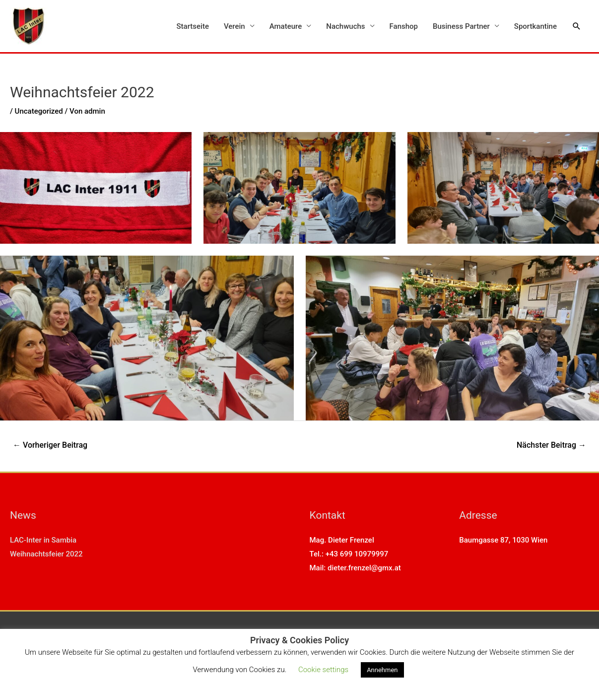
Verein (234, 26)
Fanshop (404, 26)
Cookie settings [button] (323, 669)
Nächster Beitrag (551, 445)
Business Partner (461, 26)
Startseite (193, 26)
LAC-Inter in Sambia (43, 540)
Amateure (285, 26)
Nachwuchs (345, 26)
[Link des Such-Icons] (577, 26)
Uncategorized (39, 111)
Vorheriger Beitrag (50, 445)
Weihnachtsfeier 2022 (46, 553)
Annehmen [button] (382, 670)
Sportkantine (535, 26)
